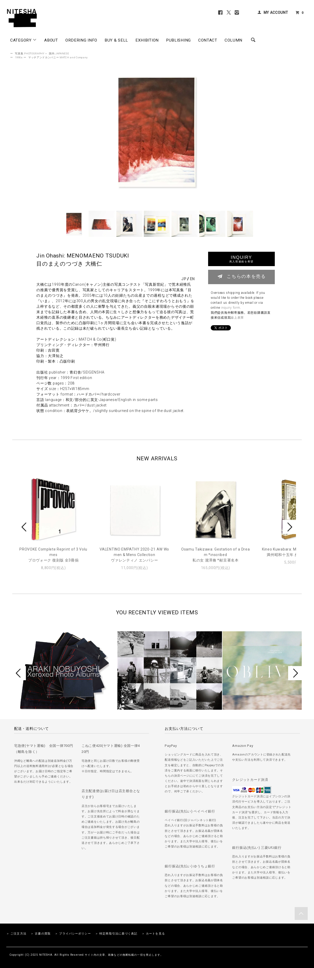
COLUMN (233, 40)
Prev (25, 527)
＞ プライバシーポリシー (73, 933)
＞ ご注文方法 (16, 933)
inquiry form (230, 308)
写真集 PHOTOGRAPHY (29, 53)
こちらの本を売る (241, 276)
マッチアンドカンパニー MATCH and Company (58, 57)
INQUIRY (241, 259)
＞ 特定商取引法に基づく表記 (116, 933)
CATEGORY (23, 40)
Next (289, 527)
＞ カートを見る (153, 933)
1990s (19, 57)
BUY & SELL (116, 40)
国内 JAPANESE (59, 53)
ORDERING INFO (81, 40)
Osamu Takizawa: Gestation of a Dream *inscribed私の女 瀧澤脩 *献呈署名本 (215, 554)
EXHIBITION (147, 40)
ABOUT (51, 40)
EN (192, 279)
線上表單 (237, 317)
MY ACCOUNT (276, 12)
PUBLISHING (178, 40)
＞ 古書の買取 (41, 933)
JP (183, 279)
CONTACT (207, 40)
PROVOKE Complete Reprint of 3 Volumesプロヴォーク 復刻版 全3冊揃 (53, 554)
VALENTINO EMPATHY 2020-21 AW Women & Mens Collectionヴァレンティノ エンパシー (134, 554)
